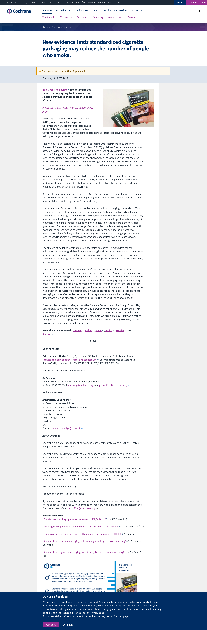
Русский (43, 2)
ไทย (83, 2)
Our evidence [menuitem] (63, 10)
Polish (108, 330)
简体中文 (101, 2)
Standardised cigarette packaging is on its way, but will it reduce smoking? (84, 552)
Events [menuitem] (131, 17)
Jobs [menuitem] (120, 17)
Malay (99, 330)
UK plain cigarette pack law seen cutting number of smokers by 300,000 (83, 534)
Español (18, 2)
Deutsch (61, 2)
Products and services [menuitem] (115, 10)
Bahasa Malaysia (73, 2)
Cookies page (121, 616)
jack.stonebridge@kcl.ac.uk (66, 428)
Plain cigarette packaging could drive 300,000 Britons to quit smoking (81, 526)
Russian (120, 330)
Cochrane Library (196, 2)
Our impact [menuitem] (83, 17)
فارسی (26, 2)
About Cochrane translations (118, 2)
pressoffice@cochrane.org (113, 385)
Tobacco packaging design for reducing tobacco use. (69, 359)
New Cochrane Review (54, 89)
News (66, 27)
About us (56, 27)
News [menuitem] (111, 17)
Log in (179, 2)
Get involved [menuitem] (82, 10)
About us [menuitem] (47, 10)
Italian (88, 330)
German (77, 330)
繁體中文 (91, 2)
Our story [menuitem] (98, 17)
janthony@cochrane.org (80, 385)
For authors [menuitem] (138, 10)
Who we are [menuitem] (66, 17)
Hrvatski (53, 2)
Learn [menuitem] (96, 10)
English (9, 2)
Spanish (46, 334)
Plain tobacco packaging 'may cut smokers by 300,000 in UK (74, 519)
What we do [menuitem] (48, 17)
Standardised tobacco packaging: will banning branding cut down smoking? (85, 541)
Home (45, 27)
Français (34, 2)
